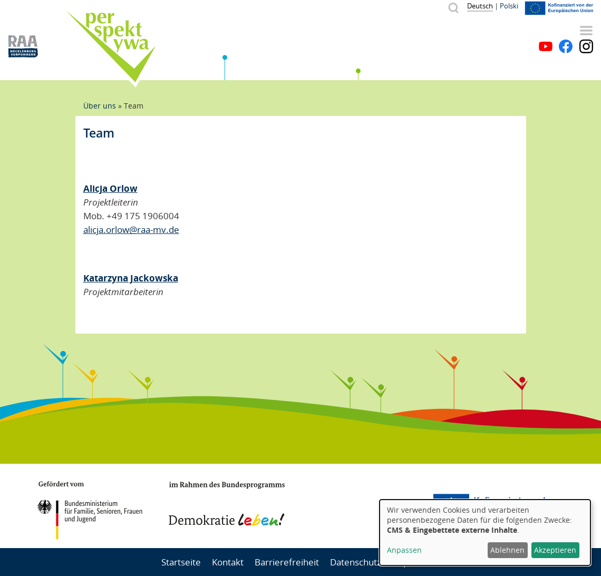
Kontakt (228, 562)
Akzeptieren (555, 550)
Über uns (99, 106)
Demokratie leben (227, 504)
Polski (509, 6)
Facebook (566, 46)
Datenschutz (355, 562)
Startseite (181, 562)
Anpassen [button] (404, 550)
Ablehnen (507, 550)
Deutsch (480, 6)
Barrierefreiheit (287, 562)
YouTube (545, 46)
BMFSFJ (89, 510)
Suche (453, 7)
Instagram (586, 46)
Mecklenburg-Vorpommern (366, 506)
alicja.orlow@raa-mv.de (131, 229)
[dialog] (485, 532)
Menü (586, 30)
